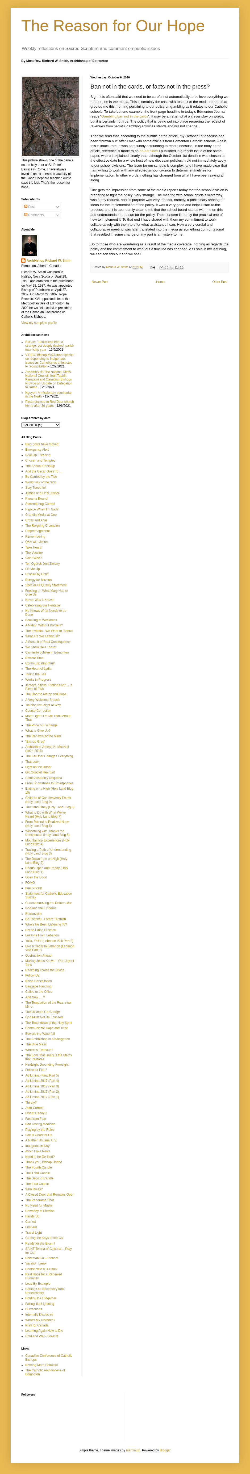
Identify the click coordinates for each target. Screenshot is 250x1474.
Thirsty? (31, 1102)
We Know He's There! (40, 647)
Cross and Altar (36, 520)
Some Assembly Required (43, 778)
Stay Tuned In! (35, 487)
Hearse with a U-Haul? (41, 1269)
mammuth (133, 1450)
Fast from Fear (35, 1119)
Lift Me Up (32, 569)
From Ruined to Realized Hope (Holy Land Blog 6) (47, 823)
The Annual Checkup (40, 466)
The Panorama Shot (39, 1200)
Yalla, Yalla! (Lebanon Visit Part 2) (49, 941)
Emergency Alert (37, 449)
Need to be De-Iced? (40, 1157)
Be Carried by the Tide (41, 477)
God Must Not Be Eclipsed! (44, 1017)
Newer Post (100, 282)
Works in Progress (38, 679)
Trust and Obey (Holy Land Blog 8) (49, 807)
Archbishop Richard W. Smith (49, 260)
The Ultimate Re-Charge (42, 1012)
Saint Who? (33, 558)
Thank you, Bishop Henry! (43, 1162)
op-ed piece (149, 151)
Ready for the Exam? (40, 1243)
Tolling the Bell (35, 674)
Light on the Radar (38, 767)
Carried (30, 1222)
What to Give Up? (38, 730)
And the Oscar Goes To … (43, 471)
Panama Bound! (36, 498)
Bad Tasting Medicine (40, 1124)
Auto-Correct (34, 1108)
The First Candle (37, 1184)
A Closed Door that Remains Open (49, 1194)
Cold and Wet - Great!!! (41, 1336)
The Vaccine (34, 553)
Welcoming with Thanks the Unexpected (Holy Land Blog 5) (47, 833)
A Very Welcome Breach (42, 700)
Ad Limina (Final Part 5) (42, 1075)
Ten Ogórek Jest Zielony (42, 564)
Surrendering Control (40, 504)
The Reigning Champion (42, 525)
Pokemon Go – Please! (41, 1258)
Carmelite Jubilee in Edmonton (47, 652)
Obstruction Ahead (38, 955)
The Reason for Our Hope (113, 26)
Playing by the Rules (39, 1130)
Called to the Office (38, 992)
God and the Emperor (40, 908)
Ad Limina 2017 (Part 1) (42, 1097)
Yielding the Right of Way (43, 705)
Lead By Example (37, 1283)
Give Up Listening (38, 455)
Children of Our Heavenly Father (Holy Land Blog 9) (48, 799)
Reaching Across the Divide (44, 970)
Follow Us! (32, 975)
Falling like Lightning (39, 1304)
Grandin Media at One (41, 515)
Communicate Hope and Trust (46, 1028)
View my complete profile (39, 323)
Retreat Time (34, 658)
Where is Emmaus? (39, 1050)
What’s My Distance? (40, 1320)
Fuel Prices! (33, 888)
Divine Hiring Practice (40, 930)
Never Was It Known (39, 600)
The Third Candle (37, 1173)
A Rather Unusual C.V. (41, 1140)
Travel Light (33, 1232)
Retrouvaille (33, 914)
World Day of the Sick (40, 482)
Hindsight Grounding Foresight (47, 1064)
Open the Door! (36, 877)
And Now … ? (35, 997)
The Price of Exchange (41, 725)
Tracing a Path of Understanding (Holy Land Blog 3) (48, 851)
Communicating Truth (40, 663)
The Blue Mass (36, 1044)
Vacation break (35, 1263)
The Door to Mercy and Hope (45, 694)
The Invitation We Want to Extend (49, 631)
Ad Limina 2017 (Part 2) (42, 1092)
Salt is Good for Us (38, 1135)
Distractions (33, 1309)
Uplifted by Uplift (36, 574)
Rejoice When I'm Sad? (42, 509)
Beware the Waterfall (40, 1034)
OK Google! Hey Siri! (40, 772)
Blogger (165, 1450)
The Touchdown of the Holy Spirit (48, 1023)
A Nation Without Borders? (44, 625)
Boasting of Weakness (41, 620)
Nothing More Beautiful (41, 1365)
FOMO (30, 883)
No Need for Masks (39, 1205)
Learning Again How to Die (44, 1331)
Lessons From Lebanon (42, 935)
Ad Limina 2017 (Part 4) (42, 1081)
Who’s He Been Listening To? (46, 924)
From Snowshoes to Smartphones (49, 783)
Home (160, 282)
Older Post (219, 282)
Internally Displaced (39, 1314)
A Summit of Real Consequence (47, 642)
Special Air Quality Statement (45, 585)
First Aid (31, 1227)
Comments (34, 215)
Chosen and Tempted (40, 460)
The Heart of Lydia (38, 669)
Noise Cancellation (38, 981)
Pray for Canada (36, 1325)
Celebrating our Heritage (42, 605)
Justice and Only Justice (42, 493)
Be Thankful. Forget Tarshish (45, 919)
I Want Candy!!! (36, 1113)
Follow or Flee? (36, 1070)
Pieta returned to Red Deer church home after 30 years (49, 403)
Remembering (35, 536)
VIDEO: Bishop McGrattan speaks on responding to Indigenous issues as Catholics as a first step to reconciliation (49, 360)
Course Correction (38, 711)
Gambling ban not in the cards (124, 116)
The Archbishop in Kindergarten (47, 1039)
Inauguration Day (37, 1146)
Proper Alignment (37, 531)
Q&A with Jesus (36, 542)
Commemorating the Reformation (48, 903)
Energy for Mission (38, 580)
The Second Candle (39, 1178)
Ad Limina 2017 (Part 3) (42, 1086)
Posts (30, 207)
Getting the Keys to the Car (44, 1238)
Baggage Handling (38, 986)
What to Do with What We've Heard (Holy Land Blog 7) (45, 814)
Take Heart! (33, 547)
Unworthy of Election (40, 1211)
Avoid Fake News (37, 1151)
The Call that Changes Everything (49, 756)
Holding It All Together (40, 1298)
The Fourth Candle (38, 1167)
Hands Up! (32, 1216)
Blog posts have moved (42, 444)
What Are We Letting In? (42, 636)
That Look (32, 762)
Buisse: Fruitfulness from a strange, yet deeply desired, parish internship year (49, 345)
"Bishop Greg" (35, 741)
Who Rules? (34, 1189)
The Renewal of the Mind (43, 736)
